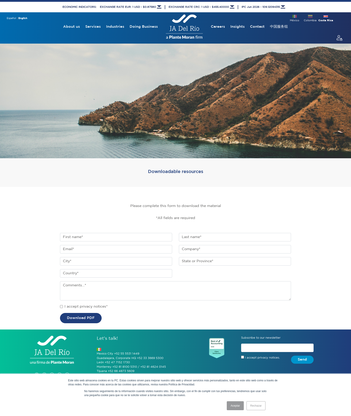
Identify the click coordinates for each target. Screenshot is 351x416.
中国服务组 (279, 26)
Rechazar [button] (256, 405)
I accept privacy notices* (86, 306)
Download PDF (81, 318)
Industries (115, 26)
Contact (257, 26)
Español (11, 18)
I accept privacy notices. (262, 358)
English (22, 18)
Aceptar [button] (235, 405)
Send (302, 359)
